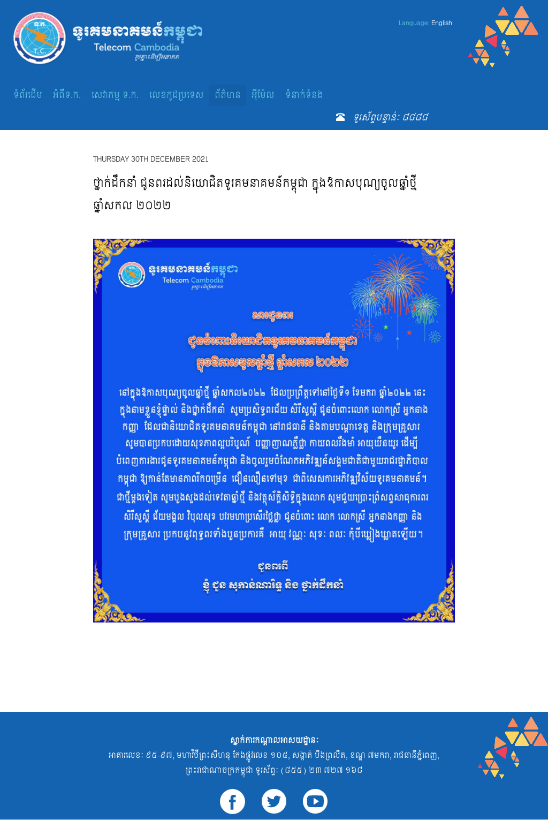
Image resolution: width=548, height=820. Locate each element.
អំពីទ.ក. (67, 95)
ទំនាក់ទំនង (304, 95)
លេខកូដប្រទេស (176, 95)
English (441, 23)
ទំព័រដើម (27, 95)
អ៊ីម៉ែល (263, 95)
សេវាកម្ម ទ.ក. (115, 95)
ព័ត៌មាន (228, 95)
